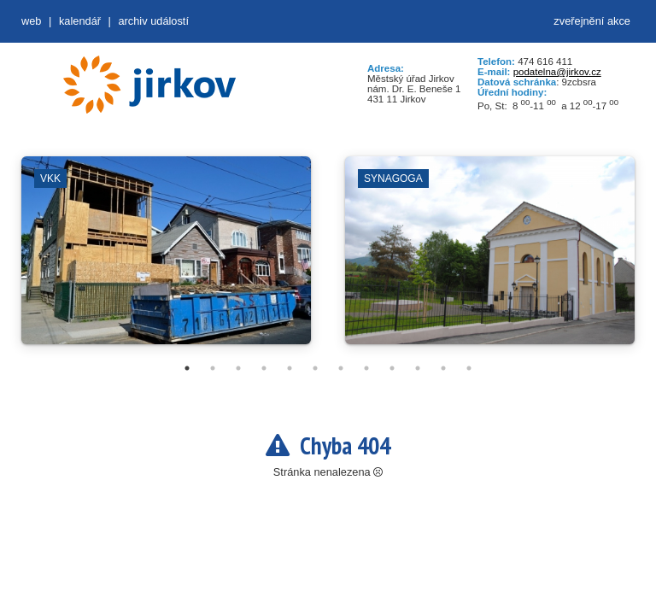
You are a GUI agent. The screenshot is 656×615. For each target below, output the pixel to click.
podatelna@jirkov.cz (557, 72)
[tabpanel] (166, 258)
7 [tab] (340, 368)
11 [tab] (443, 368)
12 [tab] (468, 368)
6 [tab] (315, 368)
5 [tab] (289, 368)
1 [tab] (187, 368)
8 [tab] (366, 368)
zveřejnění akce (592, 21)
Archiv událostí (153, 21)
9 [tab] (392, 368)
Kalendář (80, 21)
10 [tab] (417, 368)
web (31, 21)
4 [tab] (263, 368)
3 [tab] (238, 368)
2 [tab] (212, 368)
